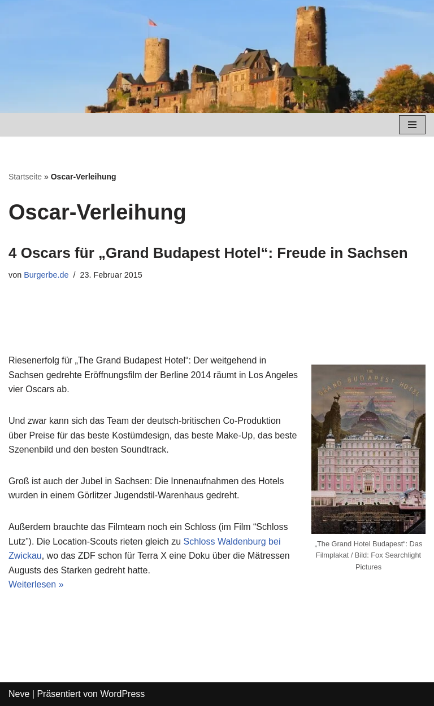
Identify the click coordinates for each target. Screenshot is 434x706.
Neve (18, 694)
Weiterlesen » (36, 584)
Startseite (25, 176)
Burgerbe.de (46, 274)
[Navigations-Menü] (412, 124)
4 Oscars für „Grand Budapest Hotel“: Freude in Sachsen (208, 252)
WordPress (122, 694)
